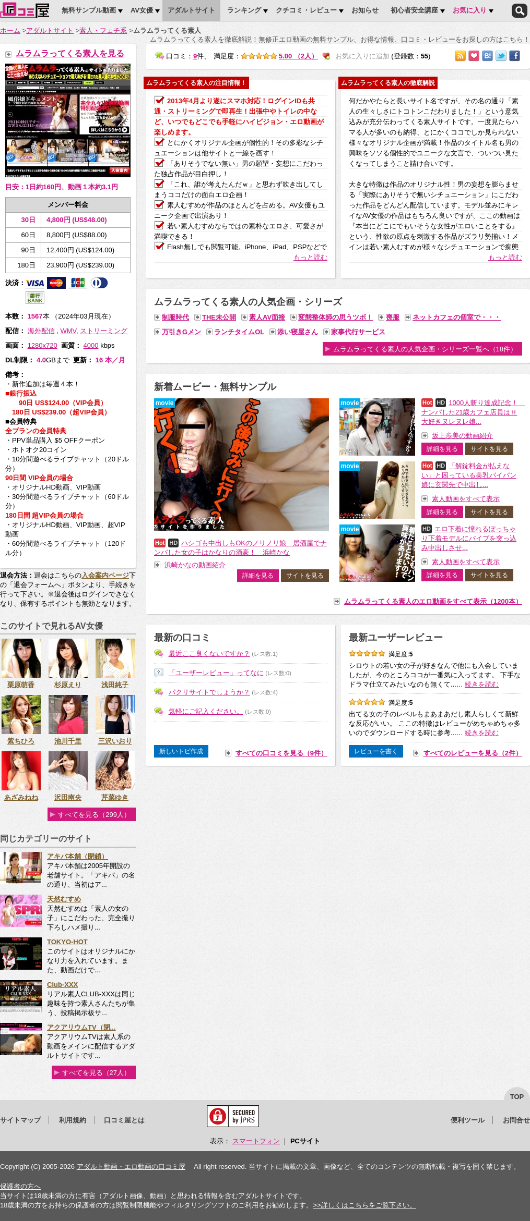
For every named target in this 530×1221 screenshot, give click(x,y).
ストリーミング (103, 331)
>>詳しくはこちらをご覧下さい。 (364, 1205)
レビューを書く (376, 751)
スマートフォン (256, 1141)
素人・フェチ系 (103, 30)
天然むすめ (64, 899)
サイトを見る (305, 575)
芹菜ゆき (114, 797)
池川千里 (67, 741)
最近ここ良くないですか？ (209, 653)
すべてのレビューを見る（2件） (472, 753)
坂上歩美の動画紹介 (462, 435)
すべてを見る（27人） (96, 1073)
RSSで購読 (460, 56)
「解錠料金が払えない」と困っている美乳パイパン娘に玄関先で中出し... (468, 475)
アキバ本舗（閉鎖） (77, 856)
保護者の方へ (20, 1186)
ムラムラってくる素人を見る (70, 53)
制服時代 (175, 317)
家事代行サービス (358, 332)
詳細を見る (258, 575)
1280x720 (42, 345)
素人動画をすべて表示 (466, 498)
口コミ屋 (24, 10)
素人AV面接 (267, 317)
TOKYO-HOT (67, 942)
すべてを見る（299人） (94, 815)
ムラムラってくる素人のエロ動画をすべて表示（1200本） (433, 601)
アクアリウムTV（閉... (81, 1027)
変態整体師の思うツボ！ (335, 317)
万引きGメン (181, 332)
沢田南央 (67, 797)
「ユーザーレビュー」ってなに (216, 673)
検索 (519, 11)
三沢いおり (115, 741)
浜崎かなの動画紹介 (195, 564)
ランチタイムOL (239, 332)
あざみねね (21, 797)
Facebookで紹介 (515, 56)
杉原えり (67, 685)
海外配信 (41, 331)
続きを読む (482, 684)
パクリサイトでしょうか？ (209, 692)
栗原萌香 (20, 685)
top (517, 1097)
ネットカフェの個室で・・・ (457, 317)
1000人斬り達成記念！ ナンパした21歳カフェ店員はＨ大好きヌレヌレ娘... (473, 412)
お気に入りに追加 (474, 56)
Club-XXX (62, 984)
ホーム (10, 30)
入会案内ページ (105, 575)
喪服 (392, 317)
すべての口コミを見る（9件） (281, 753)
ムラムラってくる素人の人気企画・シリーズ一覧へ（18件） (425, 349)
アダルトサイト (50, 30)
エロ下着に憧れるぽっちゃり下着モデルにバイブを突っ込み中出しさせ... (468, 538)
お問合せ (516, 1120)
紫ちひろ (20, 741)
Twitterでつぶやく (501, 56)
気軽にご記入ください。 (206, 711)
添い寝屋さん (297, 332)
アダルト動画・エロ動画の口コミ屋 (131, 1166)
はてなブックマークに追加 (487, 56)
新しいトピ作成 (181, 751)
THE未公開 (219, 317)
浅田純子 (114, 685)
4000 (91, 345)
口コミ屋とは (124, 1120)
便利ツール (468, 1120)
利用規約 (72, 1120)
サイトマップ (20, 1120)
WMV (68, 331)
